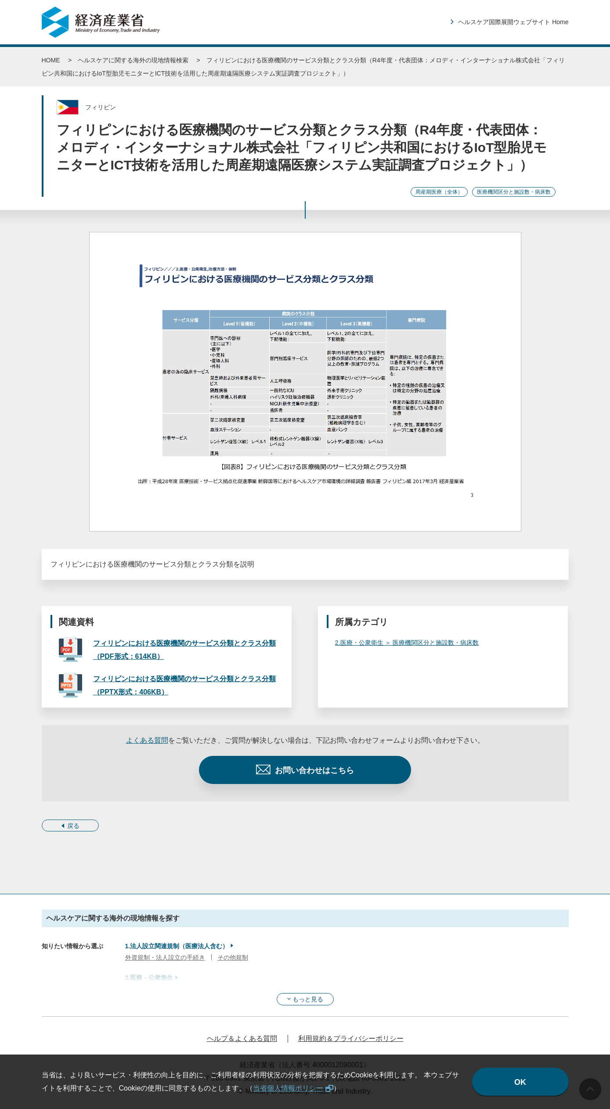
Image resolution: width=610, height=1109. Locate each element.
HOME (51, 60)
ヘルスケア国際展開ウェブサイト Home (513, 21)
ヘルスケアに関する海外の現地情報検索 (133, 60)
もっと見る (307, 999)
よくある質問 (147, 740)
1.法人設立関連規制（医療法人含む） (177, 946)
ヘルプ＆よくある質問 (242, 1038)
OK (520, 1082)
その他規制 (232, 957)
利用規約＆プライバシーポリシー (351, 1038)
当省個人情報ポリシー (288, 1088)
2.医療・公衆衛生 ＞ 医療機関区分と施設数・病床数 (407, 642)
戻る (73, 825)
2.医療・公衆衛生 (149, 977)
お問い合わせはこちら (314, 770)
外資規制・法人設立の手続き (165, 957)
